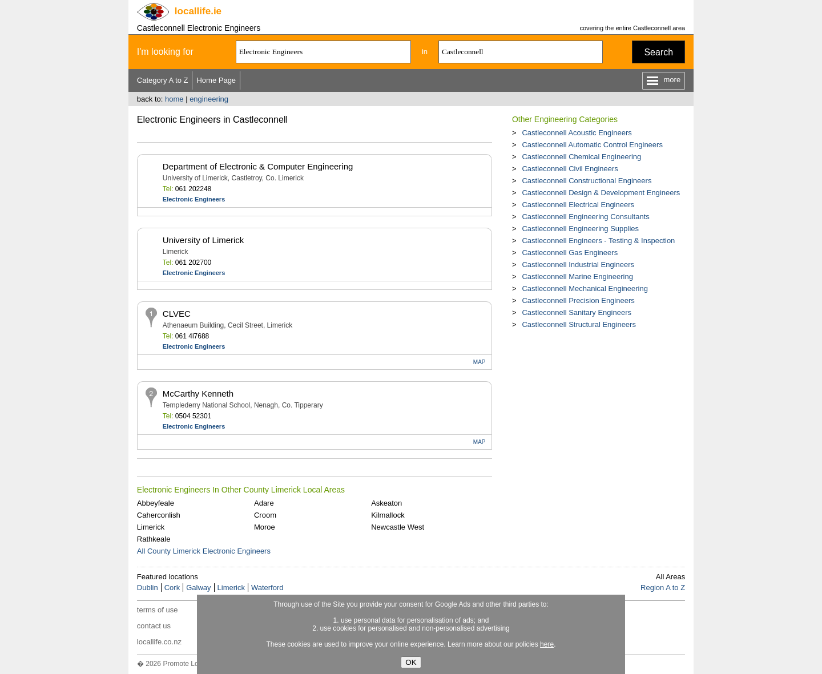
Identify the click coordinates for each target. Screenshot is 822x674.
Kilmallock (388, 515)
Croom (265, 515)
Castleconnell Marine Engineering (577, 276)
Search (658, 52)
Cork (172, 587)
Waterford (267, 587)
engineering (209, 99)
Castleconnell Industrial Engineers (578, 264)
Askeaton (386, 503)
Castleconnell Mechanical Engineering (584, 288)
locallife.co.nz (159, 641)
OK (410, 662)
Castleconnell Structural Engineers (578, 324)
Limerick (150, 527)
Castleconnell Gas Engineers (570, 252)
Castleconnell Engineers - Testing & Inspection (598, 240)
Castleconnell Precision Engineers (578, 300)
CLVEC (177, 313)
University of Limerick (203, 240)
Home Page (216, 80)
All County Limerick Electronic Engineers (204, 551)
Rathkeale (154, 539)
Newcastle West (397, 527)
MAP (479, 362)
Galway (198, 587)
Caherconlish (158, 515)
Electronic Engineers (194, 199)
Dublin (147, 587)
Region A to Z (662, 587)
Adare (264, 503)
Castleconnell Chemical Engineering (581, 156)
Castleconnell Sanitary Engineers (576, 312)
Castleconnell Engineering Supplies (580, 228)
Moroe (264, 527)
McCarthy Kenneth (198, 393)
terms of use (157, 610)
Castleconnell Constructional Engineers (586, 180)
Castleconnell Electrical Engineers (578, 204)
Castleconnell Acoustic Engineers (576, 132)
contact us (154, 625)
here (547, 644)
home (174, 99)
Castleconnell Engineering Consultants (585, 216)
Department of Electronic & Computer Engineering (258, 166)
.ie (198, 11)
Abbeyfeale (155, 503)
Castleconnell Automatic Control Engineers (592, 144)
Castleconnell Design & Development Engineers (601, 192)
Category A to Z (162, 80)
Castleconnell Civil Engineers (570, 168)
